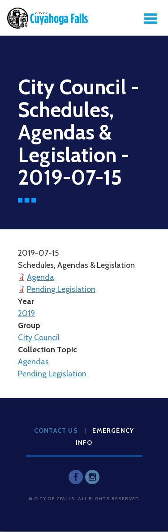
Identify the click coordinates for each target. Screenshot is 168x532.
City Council (39, 337)
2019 (26, 313)
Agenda (40, 277)
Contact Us (56, 430)
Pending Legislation (61, 289)
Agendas (33, 362)
